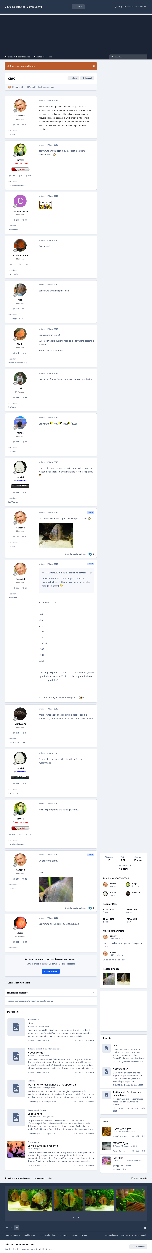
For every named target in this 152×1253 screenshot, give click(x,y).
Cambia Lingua (13, 1235)
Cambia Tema (30, 1235)
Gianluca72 (137, 892)
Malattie (31, 1081)
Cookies (75, 1235)
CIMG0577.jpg (120, 1143)
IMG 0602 (118, 1158)
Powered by (134, 1235)
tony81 (135, 883)
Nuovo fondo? (36, 1052)
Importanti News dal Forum (21, 66)
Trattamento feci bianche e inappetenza (52, 1084)
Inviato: (133, 1061)
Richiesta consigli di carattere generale (44, 1049)
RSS (84, 1235)
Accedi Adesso (50, 971)
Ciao (30, 1023)
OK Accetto (138, 1246)
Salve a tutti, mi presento (43, 1145)
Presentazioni (47, 87)
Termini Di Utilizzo (44, 1249)
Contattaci (64, 1235)
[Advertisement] (76, 34)
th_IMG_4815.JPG (122, 1128)
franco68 (114, 883)
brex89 (113, 892)
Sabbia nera (35, 1113)
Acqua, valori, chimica (37, 1110)
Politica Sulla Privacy (48, 1235)
